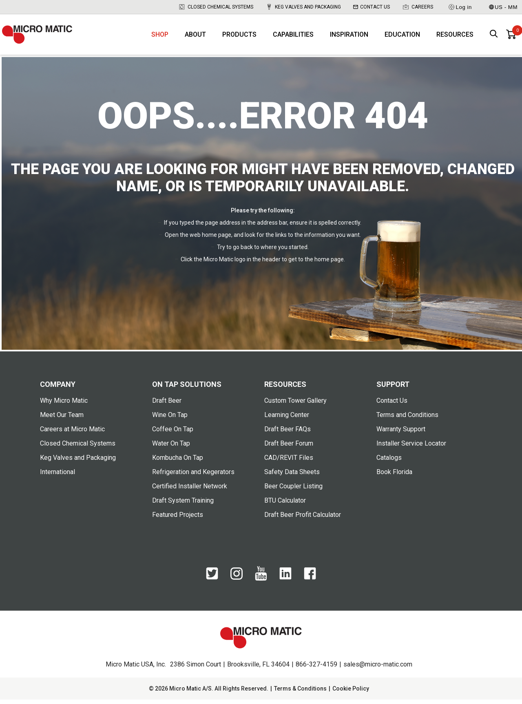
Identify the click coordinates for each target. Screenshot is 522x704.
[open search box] (494, 37)
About (195, 37)
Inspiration (349, 37)
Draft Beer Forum (288, 448)
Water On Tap (171, 448)
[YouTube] (261, 583)
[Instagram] (236, 581)
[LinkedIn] (285, 582)
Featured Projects (177, 519)
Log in (460, 7)
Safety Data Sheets (292, 476)
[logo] (41, 36)
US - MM (503, 7)
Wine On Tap (170, 419)
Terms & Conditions (300, 693)
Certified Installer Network (189, 490)
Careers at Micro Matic (72, 433)
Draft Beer (166, 405)
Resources (454, 37)
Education (402, 37)
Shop (159, 37)
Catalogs (389, 462)
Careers (417, 7)
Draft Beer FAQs (287, 433)
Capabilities (293, 37)
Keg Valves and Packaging (303, 7)
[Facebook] (310, 582)
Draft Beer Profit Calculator (302, 519)
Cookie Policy (350, 693)
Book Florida (394, 476)
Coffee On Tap (172, 433)
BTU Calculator (285, 505)
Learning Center (286, 419)
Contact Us (371, 7)
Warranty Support (400, 433)
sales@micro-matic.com (377, 669)
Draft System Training (183, 505)
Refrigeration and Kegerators (193, 476)
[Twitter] (212, 582)
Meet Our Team (62, 419)
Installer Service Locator (411, 448)
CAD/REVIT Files (288, 462)
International (57, 476)
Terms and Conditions (407, 419)
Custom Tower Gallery (295, 405)
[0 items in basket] (511, 37)
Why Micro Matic (64, 405)
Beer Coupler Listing (293, 490)
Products (239, 37)
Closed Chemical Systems (215, 7)
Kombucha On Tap (177, 462)
